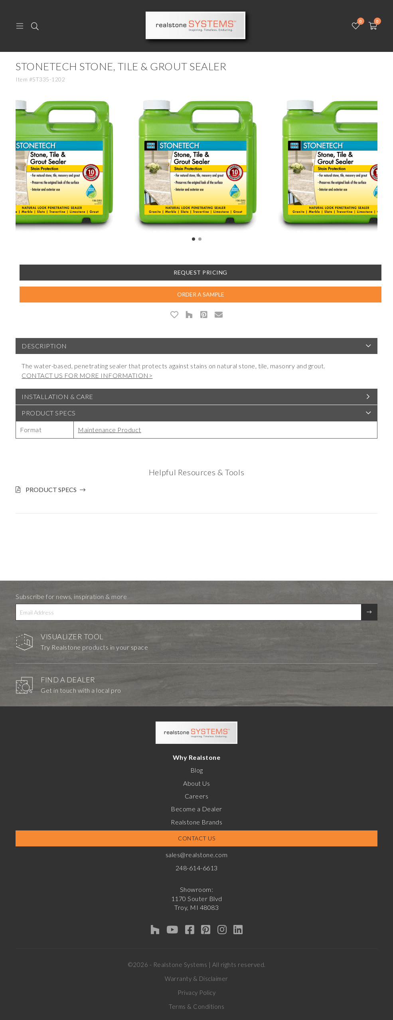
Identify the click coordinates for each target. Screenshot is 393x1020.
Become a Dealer (196, 808)
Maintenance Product (109, 429)
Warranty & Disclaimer (196, 978)
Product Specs (49, 413)
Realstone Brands (196, 822)
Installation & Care (57, 396)
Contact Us (196, 838)
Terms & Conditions (196, 1006)
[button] (193, 239)
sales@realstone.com (197, 854)
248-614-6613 (197, 868)
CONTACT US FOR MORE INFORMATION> (87, 375)
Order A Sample (200, 294)
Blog (196, 770)
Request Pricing (200, 272)
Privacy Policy (196, 992)
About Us (196, 783)
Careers (197, 796)
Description (44, 346)
